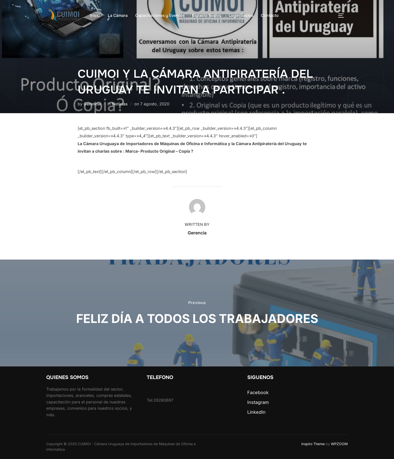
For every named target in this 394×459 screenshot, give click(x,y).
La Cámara (118, 15)
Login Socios (241, 15)
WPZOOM (339, 444)
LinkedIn (256, 412)
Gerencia (92, 103)
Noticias (120, 103)
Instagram (258, 402)
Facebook (258, 392)
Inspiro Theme (313, 444)
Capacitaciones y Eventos (160, 15)
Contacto (270, 15)
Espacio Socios (206, 15)
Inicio (95, 15)
